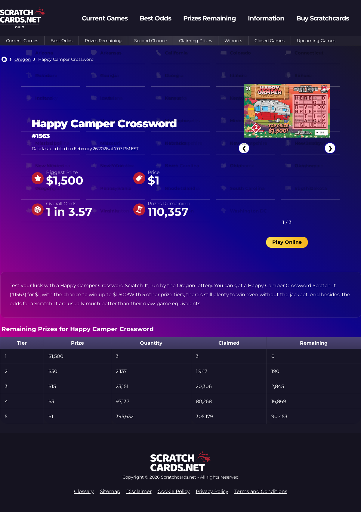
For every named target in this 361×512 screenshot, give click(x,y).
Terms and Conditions (260, 491)
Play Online (287, 242)
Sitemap (110, 491)
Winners (233, 40)
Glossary (84, 491)
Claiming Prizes (195, 40)
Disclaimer (139, 491)
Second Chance (150, 40)
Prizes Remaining (103, 40)
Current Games (22, 40)
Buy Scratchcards (322, 18)
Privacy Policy (212, 491)
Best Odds (62, 40)
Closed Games (270, 40)
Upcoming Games (316, 40)
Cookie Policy (174, 491)
